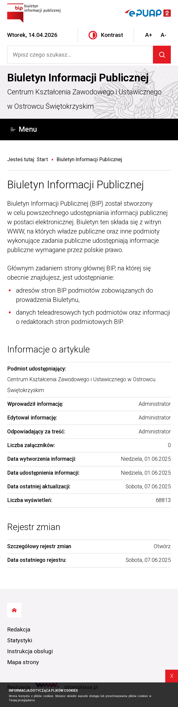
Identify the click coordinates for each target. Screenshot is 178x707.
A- (163, 35)
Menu (24, 129)
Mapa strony (23, 662)
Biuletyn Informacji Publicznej (78, 77)
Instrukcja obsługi (30, 651)
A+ (148, 35)
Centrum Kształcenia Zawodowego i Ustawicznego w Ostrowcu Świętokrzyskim (84, 99)
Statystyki (19, 640)
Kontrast (106, 35)
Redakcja (18, 629)
